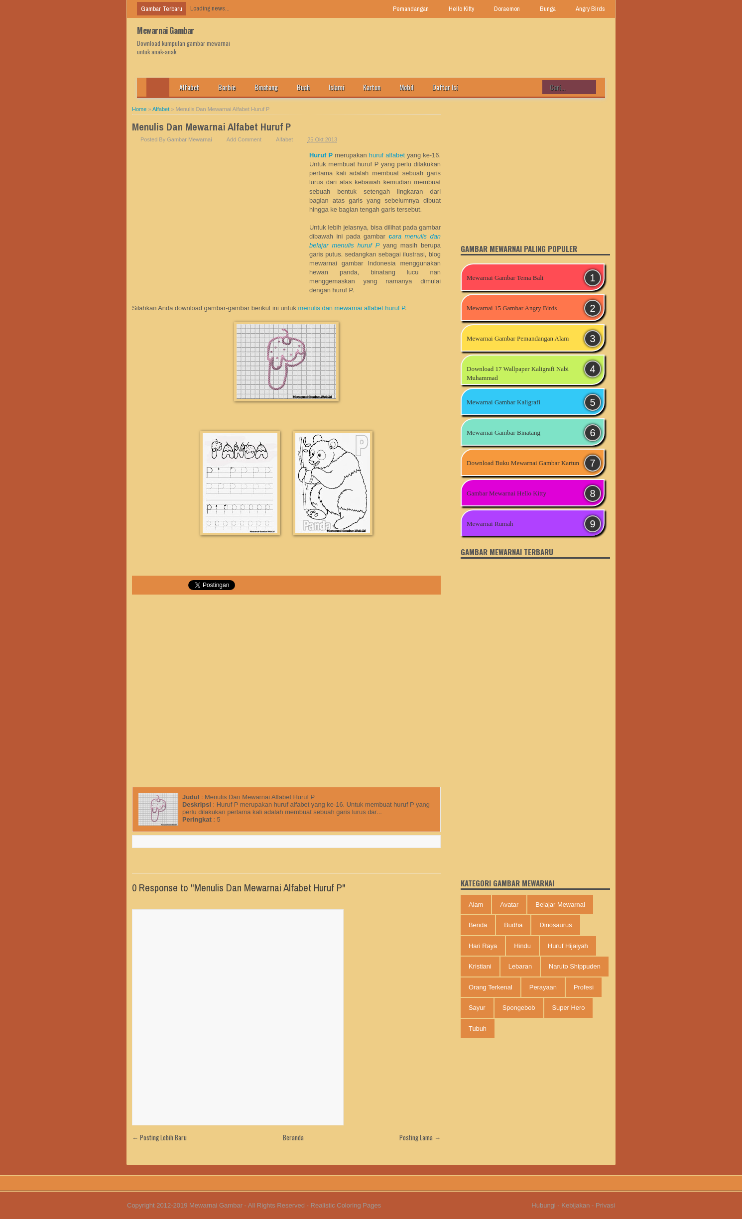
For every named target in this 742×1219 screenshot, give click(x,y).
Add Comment (244, 139)
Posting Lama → (420, 1137)
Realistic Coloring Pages (346, 1205)
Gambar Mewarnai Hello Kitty (506, 493)
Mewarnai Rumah (490, 523)
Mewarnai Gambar (165, 30)
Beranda (293, 1137)
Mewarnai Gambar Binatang (503, 432)
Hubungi (543, 1205)
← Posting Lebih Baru (159, 1137)
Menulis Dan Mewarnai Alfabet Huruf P (211, 126)
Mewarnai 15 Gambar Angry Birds (512, 308)
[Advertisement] (220, 225)
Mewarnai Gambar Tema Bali (505, 277)
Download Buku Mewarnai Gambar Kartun (523, 463)
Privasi (605, 1205)
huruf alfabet (387, 155)
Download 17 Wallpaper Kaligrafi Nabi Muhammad (518, 373)
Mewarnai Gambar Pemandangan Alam (518, 338)
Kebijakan (575, 1205)
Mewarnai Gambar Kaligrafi (503, 402)
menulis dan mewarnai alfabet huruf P (351, 308)
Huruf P (321, 155)
